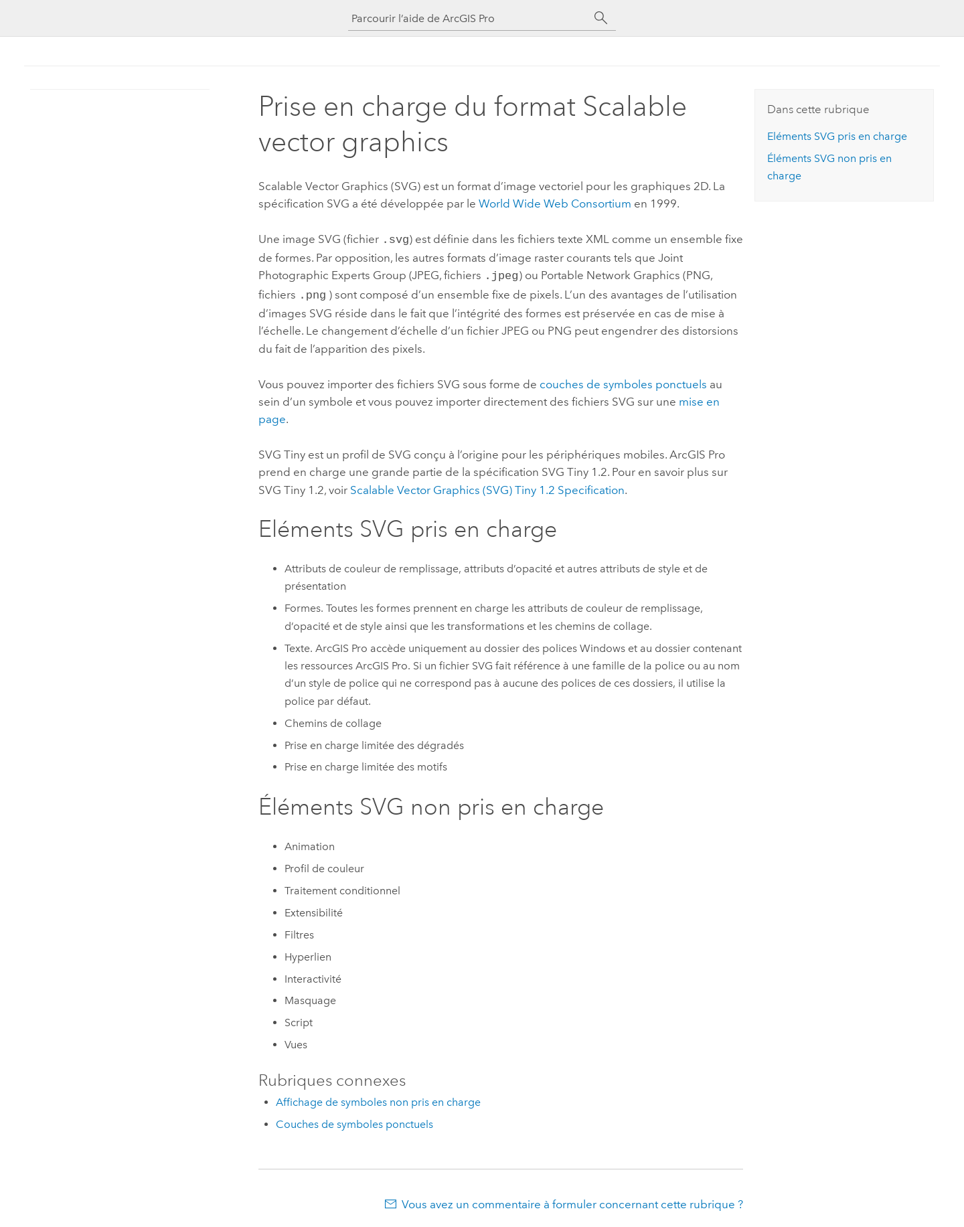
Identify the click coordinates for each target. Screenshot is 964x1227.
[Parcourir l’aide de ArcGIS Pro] (468, 18)
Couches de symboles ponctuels (354, 1120)
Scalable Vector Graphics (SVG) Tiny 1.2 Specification (487, 486)
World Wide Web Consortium (555, 203)
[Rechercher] (601, 18)
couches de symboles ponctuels (623, 380)
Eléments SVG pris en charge (837, 136)
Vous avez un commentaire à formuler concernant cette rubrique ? (572, 1200)
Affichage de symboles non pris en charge (378, 1098)
